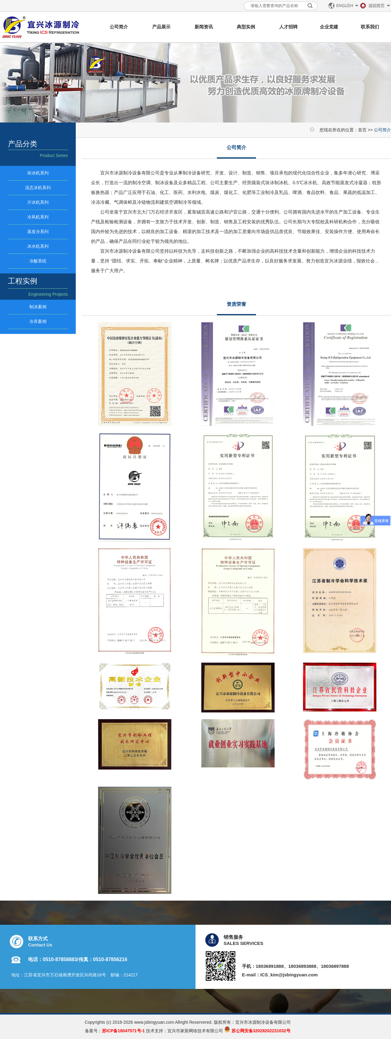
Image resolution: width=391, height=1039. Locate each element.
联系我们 (370, 26)
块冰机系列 (38, 172)
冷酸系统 (37, 260)
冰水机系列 (38, 246)
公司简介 (119, 26)
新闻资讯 (204, 26)
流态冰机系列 (38, 187)
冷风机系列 (38, 216)
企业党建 (329, 26)
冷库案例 (37, 321)
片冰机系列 (38, 202)
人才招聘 (288, 26)
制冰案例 (37, 306)
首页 (362, 129)
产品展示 (161, 26)
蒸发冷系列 (38, 231)
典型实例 (246, 26)
